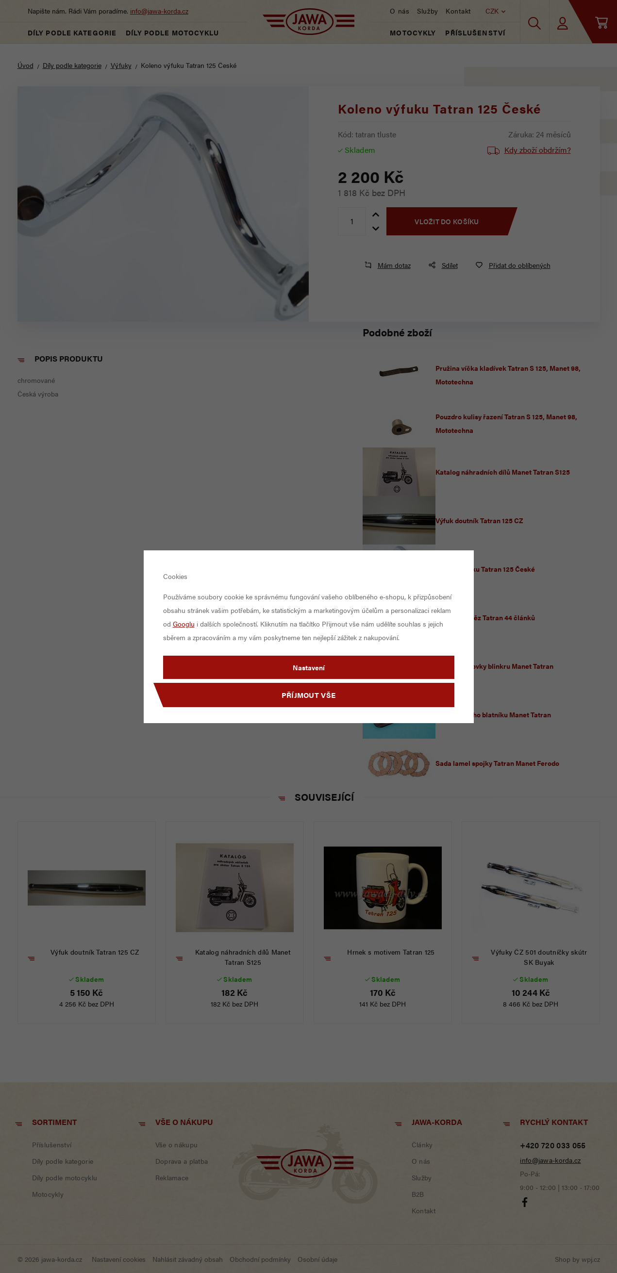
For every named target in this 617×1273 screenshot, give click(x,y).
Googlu (184, 623)
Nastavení (309, 667)
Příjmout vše (309, 695)
